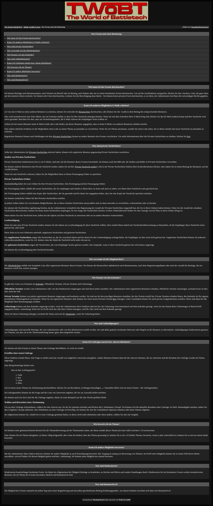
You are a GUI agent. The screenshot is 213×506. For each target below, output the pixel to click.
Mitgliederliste (14, 265)
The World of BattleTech (13, 27)
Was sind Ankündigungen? (18, 59)
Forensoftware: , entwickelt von (106, 500)
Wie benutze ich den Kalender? (20, 54)
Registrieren (203, 27)
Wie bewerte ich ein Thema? (19, 67)
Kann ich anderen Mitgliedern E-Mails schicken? (28, 42)
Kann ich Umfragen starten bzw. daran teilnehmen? (29, 63)
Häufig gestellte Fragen (32, 27)
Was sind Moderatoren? (17, 75)
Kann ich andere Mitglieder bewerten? (23, 71)
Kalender (40, 284)
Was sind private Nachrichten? (20, 46)
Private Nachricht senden (86, 166)
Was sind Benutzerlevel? (17, 79)
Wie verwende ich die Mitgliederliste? (23, 50)
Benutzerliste (84, 111)
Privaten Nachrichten (62, 136)
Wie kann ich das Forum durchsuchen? (24, 38)
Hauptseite (70, 314)
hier (188, 136)
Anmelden (195, 27)
